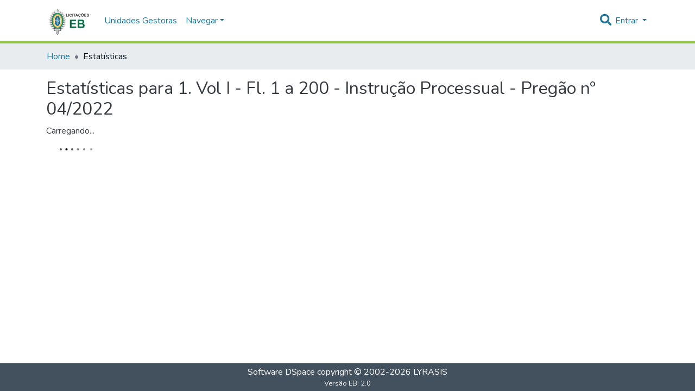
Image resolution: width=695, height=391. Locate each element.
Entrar (627, 21)
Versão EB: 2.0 (347, 383)
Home (58, 56)
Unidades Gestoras (140, 21)
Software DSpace (281, 372)
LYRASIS (430, 372)
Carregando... (70, 131)
